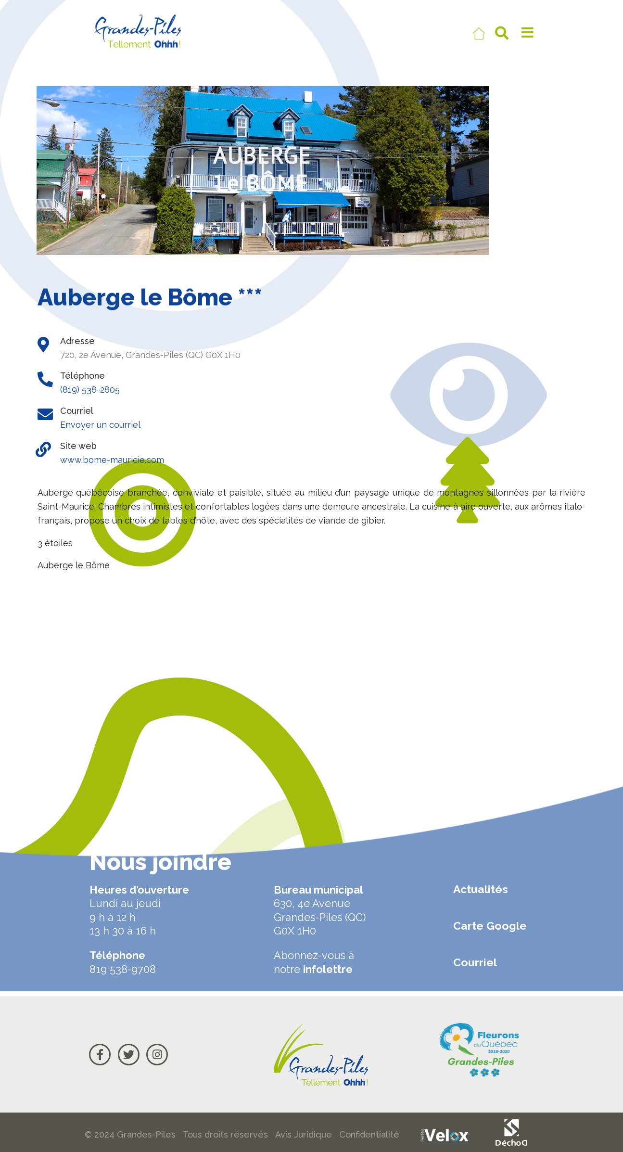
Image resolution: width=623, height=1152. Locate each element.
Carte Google (490, 925)
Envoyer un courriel (100, 425)
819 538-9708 (122, 969)
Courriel (475, 962)
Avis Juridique (303, 1134)
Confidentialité (369, 1134)
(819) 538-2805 (90, 389)
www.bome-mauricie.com (112, 460)
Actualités (480, 889)
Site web (78, 446)
